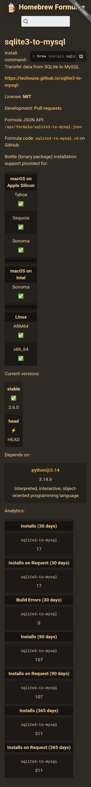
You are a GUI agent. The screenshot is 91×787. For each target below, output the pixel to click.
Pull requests (48, 108)
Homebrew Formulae (52, 7)
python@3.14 (45, 470)
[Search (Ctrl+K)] (45, 21)
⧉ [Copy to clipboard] (81, 56)
